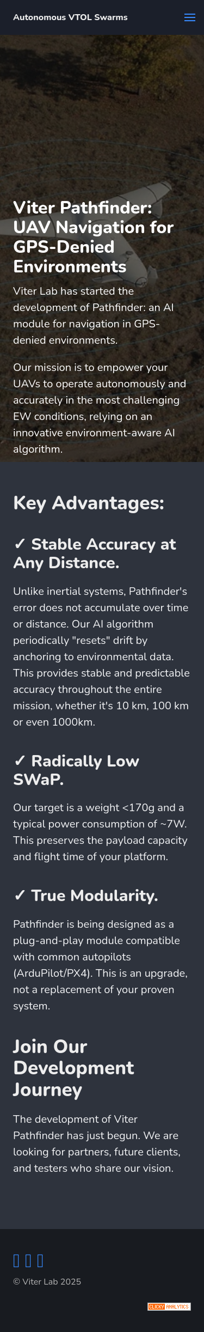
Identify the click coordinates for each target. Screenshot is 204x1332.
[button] (190, 17)
